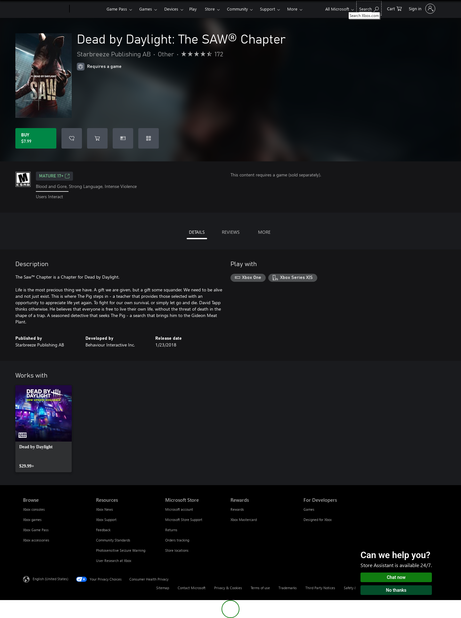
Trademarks (288, 588)
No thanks (396, 590)
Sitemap (162, 588)
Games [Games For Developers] (308, 509)
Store (210, 9)
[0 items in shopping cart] (394, 8)
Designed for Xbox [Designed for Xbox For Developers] (317, 519)
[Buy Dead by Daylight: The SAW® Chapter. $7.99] (35, 138)
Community (237, 9)
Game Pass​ (117, 9)
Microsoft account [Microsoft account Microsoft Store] (179, 509)
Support (267, 9)
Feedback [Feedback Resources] (103, 530)
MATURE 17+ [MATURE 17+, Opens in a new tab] (54, 176)
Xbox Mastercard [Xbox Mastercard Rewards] (243, 519)
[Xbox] (87, 9)
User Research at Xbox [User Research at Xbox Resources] (113, 560)
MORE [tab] (264, 232)
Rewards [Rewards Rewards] (237, 509)
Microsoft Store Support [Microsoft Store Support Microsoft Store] (183, 519)
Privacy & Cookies (228, 588)
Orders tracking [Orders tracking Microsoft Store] (177, 540)
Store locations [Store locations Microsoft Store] (177, 550)
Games (145, 9)
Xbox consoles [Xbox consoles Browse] (34, 509)
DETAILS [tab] (197, 232)
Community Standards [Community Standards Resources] (113, 540)
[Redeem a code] (148, 138)
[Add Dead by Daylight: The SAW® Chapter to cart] (97, 138)
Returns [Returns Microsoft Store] (171, 530)
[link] (43, 428)
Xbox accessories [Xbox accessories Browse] (36, 540)
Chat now (396, 577)
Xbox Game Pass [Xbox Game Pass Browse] (36, 530)
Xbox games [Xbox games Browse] (32, 519)
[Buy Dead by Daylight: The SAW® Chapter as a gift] (123, 138)
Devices (171, 9)
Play (193, 9)
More (292, 9)
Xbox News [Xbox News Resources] (104, 509)
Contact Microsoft (192, 588)
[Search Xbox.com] (369, 8)
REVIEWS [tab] (230, 232)
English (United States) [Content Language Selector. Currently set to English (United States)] (50, 578)
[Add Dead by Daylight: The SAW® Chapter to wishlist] (71, 138)
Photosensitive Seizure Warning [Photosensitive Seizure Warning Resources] (120, 550)
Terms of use (260, 588)
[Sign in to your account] (421, 8)
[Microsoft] (45, 9)
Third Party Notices (320, 588)
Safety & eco (354, 588)
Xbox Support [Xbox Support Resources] (106, 519)
